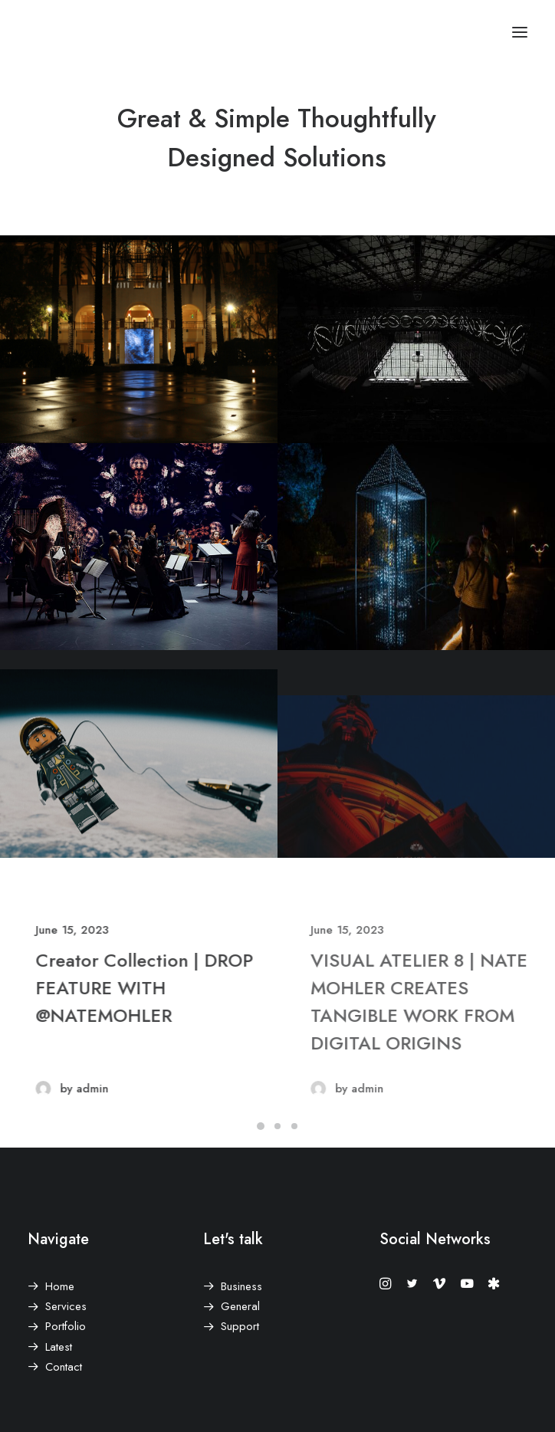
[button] (519, 32)
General (240, 1306)
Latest (58, 1346)
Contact (63, 1366)
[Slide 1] (260, 1126)
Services (66, 1306)
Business (241, 1286)
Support (240, 1326)
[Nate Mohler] (39, 32)
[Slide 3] (294, 1126)
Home (59, 1286)
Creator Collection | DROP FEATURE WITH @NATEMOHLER (185, 988)
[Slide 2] (277, 1126)
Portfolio (65, 1326)
